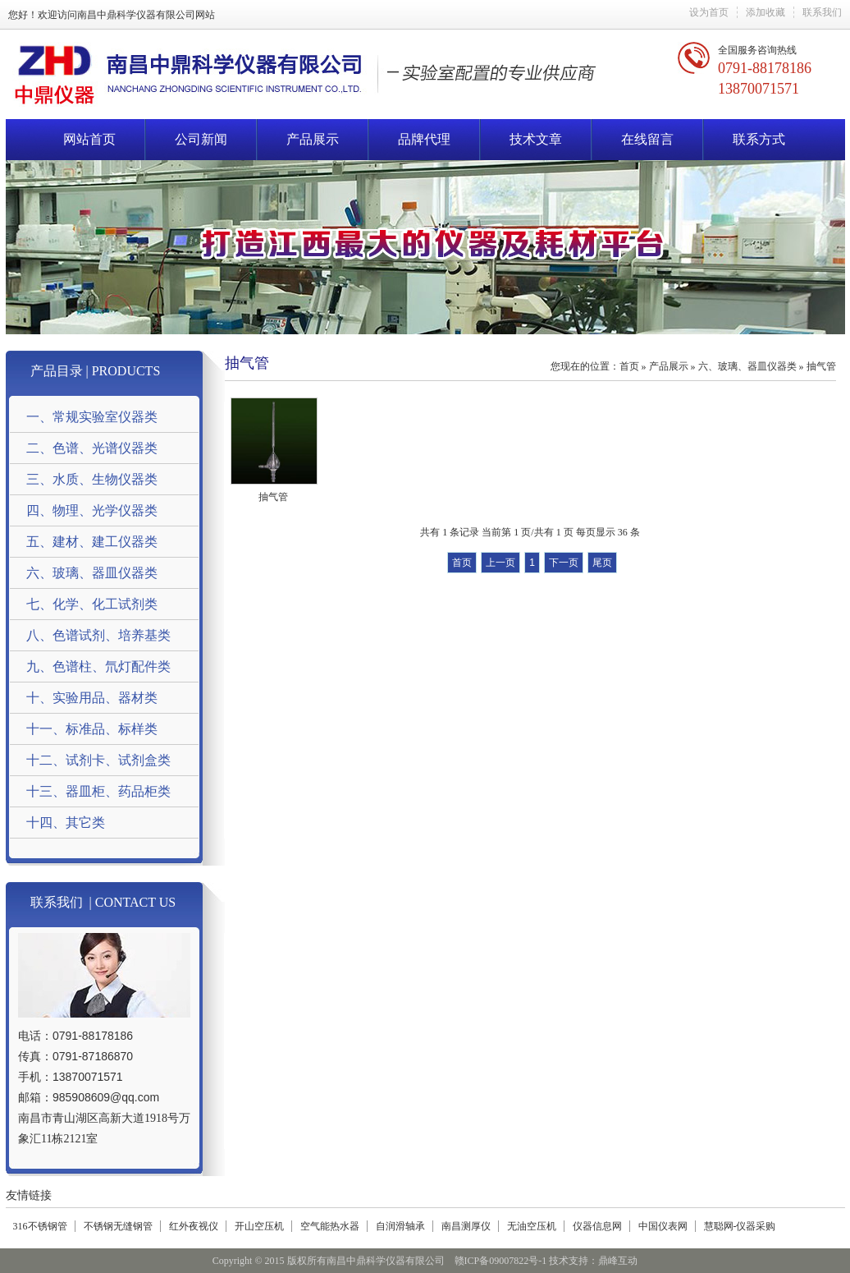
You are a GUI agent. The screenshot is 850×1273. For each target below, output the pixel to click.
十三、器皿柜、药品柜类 (98, 791)
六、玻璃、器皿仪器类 (92, 573)
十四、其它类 (65, 823)
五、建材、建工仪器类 (92, 542)
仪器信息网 (597, 1226)
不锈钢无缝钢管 (118, 1226)
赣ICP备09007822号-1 (501, 1260)
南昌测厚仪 (466, 1226)
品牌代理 (424, 139)
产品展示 (312, 139)
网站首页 (89, 139)
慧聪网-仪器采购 (740, 1226)
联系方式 (759, 139)
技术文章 (536, 139)
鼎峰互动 (618, 1260)
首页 (629, 366)
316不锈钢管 (40, 1226)
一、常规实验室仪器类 (92, 417)
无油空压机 (531, 1226)
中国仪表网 (663, 1226)
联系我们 (822, 12)
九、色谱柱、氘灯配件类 (98, 666)
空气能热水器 (329, 1226)
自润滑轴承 (400, 1226)
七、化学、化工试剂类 (92, 604)
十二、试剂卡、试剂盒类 (98, 760)
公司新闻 (201, 139)
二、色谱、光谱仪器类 (92, 448)
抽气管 (821, 366)
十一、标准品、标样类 (92, 729)
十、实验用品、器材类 (92, 698)
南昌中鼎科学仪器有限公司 (136, 15)
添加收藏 (765, 12)
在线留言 (647, 139)
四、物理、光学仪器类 (92, 510)
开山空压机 (259, 1226)
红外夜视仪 (193, 1226)
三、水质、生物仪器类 (92, 479)
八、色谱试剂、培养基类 (98, 635)
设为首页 (709, 12)
